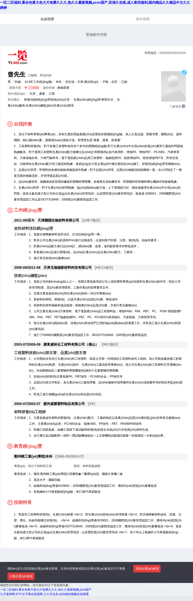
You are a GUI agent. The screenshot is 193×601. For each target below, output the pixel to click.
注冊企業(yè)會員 (21, 576)
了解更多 (177, 106)
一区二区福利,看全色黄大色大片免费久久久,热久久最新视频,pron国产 (46, 589)
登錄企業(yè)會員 (147, 568)
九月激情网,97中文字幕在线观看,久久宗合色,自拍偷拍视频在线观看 (44, 594)
